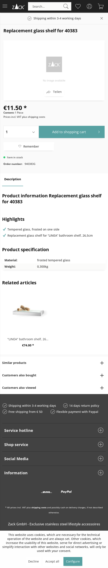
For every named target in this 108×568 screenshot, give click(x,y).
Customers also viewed (19, 388)
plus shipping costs (33, 117)
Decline (33, 561)
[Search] (66, 6)
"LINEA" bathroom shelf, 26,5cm (29, 339)
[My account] (89, 6)
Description (12, 179)
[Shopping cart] (100, 6)
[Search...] (49, 6)
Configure (73, 561)
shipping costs (38, 507)
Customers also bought (19, 375)
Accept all (52, 561)
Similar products (14, 363)
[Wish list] (78, 6)
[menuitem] (6, 6)
